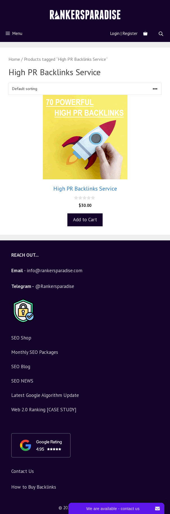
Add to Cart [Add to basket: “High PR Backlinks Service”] (85, 219)
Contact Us (22, 471)
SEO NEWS (22, 381)
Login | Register (124, 33)
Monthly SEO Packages (34, 352)
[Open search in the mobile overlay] (161, 33)
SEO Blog (20, 366)
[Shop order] (85, 89)
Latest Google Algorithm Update (45, 395)
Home (14, 59)
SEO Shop (21, 338)
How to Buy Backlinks (33, 487)
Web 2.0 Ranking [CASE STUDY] (43, 409)
